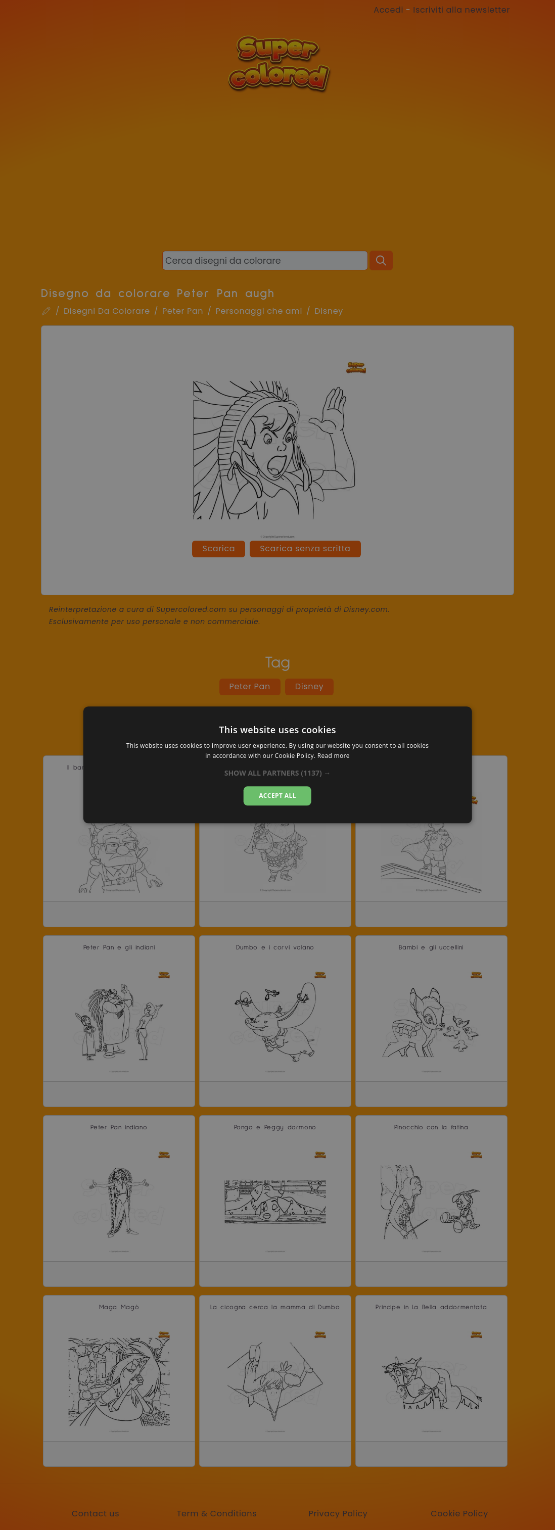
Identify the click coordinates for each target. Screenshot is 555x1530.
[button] (277, 773)
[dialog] (277, 764)
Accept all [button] (277, 795)
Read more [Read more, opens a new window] (333, 756)
